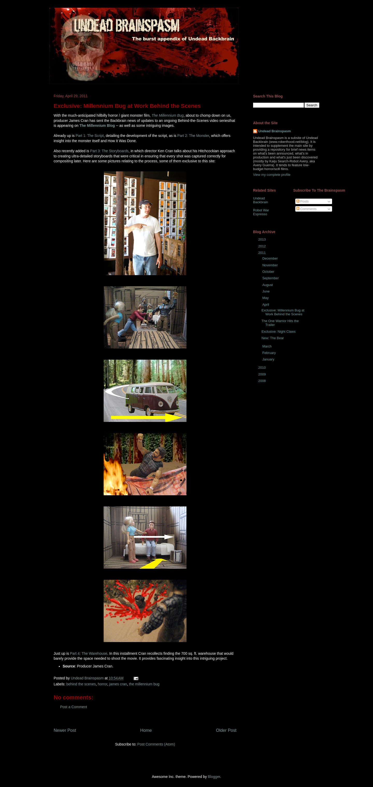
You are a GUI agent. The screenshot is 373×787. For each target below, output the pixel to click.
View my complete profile (271, 175)
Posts (302, 201)
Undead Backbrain (260, 200)
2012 (262, 246)
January (268, 359)
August (268, 285)
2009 (262, 374)
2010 (262, 368)
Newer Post (65, 730)
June (266, 291)
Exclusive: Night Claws (278, 331)
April (266, 305)
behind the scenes (81, 684)
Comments (306, 209)
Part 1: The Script (90, 136)
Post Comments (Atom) (156, 744)
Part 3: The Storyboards (109, 151)
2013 (262, 239)
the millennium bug (144, 684)
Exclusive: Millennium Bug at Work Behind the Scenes (282, 312)
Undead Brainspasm (274, 131)
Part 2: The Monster (193, 136)
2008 (262, 381)
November (270, 265)
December (270, 258)
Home (146, 730)
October (268, 272)
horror (102, 684)
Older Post (226, 730)
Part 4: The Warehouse (88, 653)
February (269, 353)
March (267, 346)
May (266, 298)
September (271, 278)
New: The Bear (272, 338)
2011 (262, 253)
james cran (118, 684)
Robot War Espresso (261, 212)
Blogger (214, 777)
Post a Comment (73, 707)
